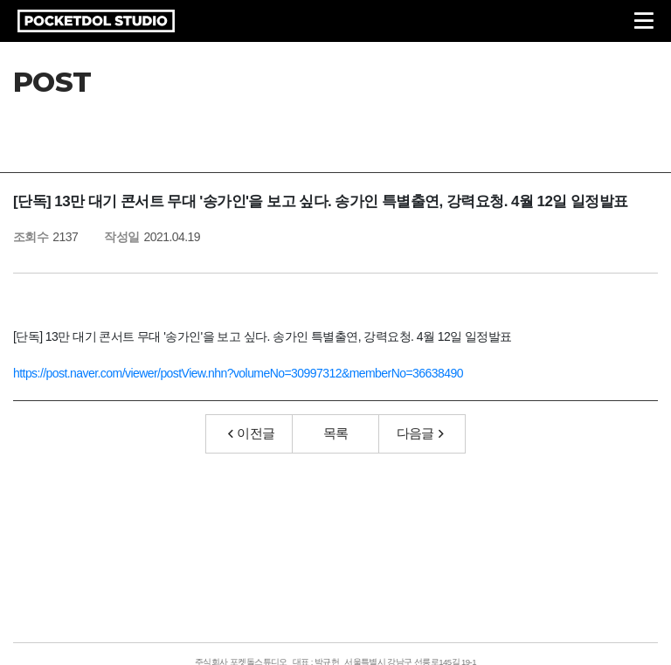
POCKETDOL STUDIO (96, 21)
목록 (336, 433)
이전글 (251, 433)
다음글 (420, 433)
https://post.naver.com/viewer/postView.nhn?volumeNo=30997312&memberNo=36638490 (238, 373)
